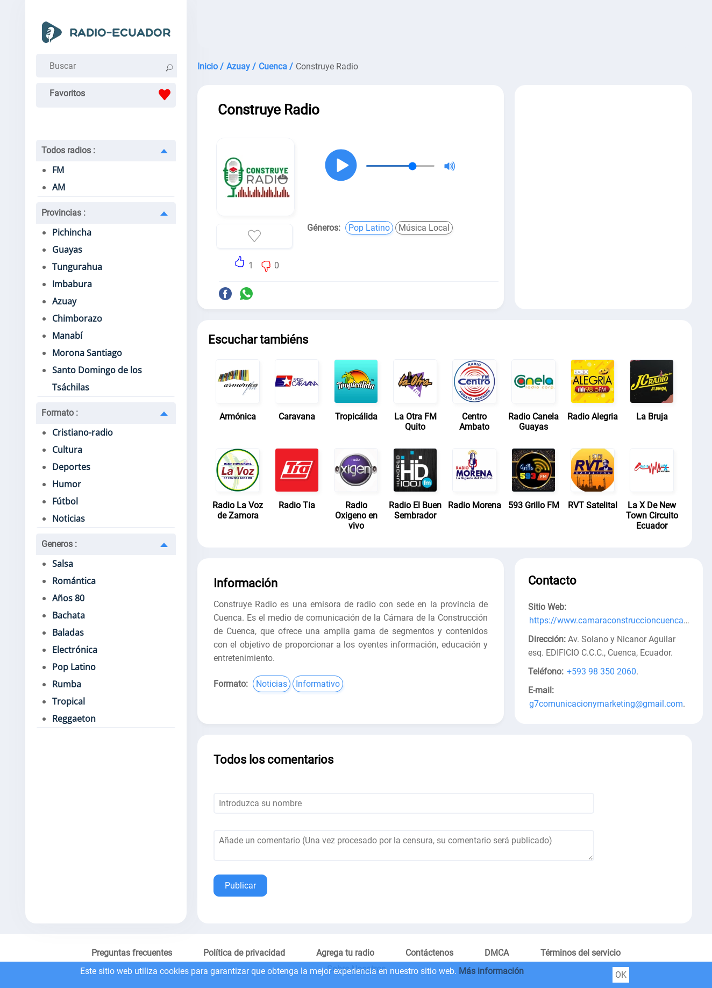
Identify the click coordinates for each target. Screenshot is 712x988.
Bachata (68, 615)
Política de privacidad (244, 953)
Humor (66, 484)
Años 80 (68, 598)
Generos (59, 544)
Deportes (71, 467)
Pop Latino (74, 667)
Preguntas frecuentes (131, 953)
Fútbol (65, 501)
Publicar (240, 885)
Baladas (68, 632)
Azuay (64, 301)
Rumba (66, 684)
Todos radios (68, 150)
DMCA (497, 953)
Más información (491, 971)
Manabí (67, 336)
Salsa (62, 564)
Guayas (67, 249)
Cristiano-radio (82, 432)
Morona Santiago (87, 353)
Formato (59, 413)
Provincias (63, 213)
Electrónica (74, 650)
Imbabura (72, 284)
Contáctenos (429, 953)
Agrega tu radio (345, 953)
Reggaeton (74, 718)
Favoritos (112, 94)
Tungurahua (77, 267)
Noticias (68, 518)
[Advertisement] (444, 27)
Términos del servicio (580, 953)
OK (620, 975)
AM (58, 187)
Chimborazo (77, 318)
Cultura (67, 450)
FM (58, 170)
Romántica (74, 581)
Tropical (68, 701)
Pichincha (71, 232)
